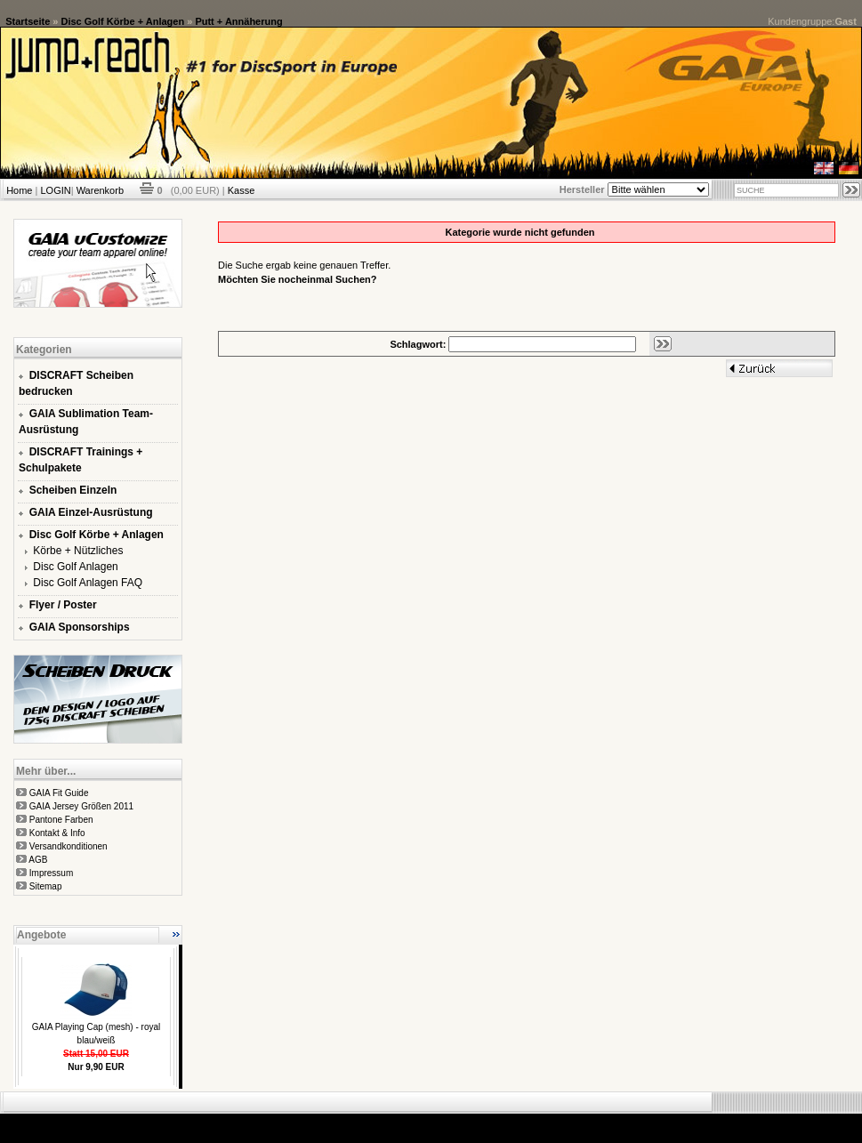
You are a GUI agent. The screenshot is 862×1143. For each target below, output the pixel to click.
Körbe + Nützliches (78, 550)
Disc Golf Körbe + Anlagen (123, 21)
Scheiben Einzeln (73, 490)
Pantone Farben (61, 820)
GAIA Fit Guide (59, 793)
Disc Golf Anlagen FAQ (87, 582)
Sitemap (45, 886)
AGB (37, 860)
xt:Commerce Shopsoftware (492, 1120)
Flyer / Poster (63, 605)
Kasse (241, 190)
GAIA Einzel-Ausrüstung (91, 512)
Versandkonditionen (68, 846)
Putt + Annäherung (238, 21)
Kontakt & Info (57, 833)
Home (19, 190)
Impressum (51, 873)
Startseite (27, 21)
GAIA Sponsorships (79, 627)
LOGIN (55, 190)
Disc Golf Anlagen (75, 566)
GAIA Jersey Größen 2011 (81, 806)
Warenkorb (100, 190)
